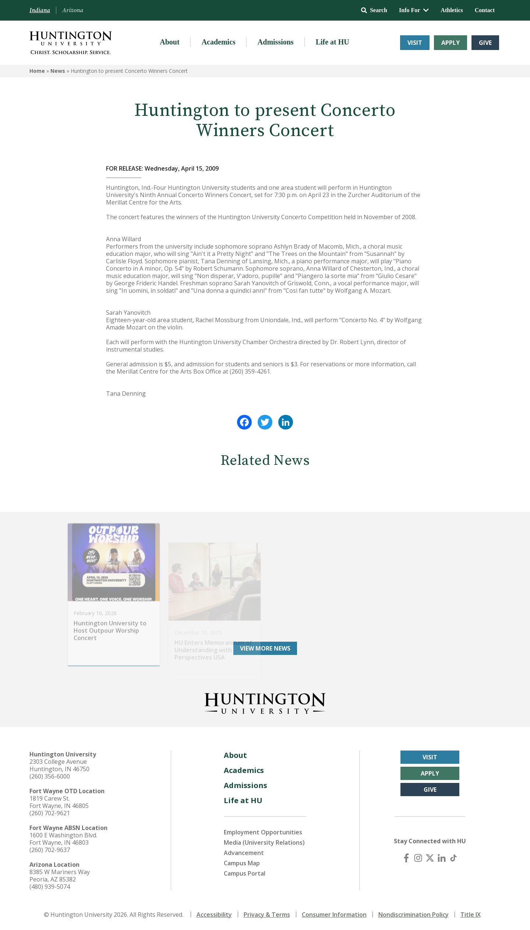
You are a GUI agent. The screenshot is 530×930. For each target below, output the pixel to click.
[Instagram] (418, 858)
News (57, 70)
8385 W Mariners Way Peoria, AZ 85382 (59, 875)
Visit (414, 43)
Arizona (72, 10)
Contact (485, 10)
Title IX (470, 915)
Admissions (276, 42)
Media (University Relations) (264, 842)
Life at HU (332, 42)
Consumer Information (334, 915)
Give (485, 43)
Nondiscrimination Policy (413, 915)
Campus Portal (244, 873)
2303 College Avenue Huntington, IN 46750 (59, 765)
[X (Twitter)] (429, 858)
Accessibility (214, 915)
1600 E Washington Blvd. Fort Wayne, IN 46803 (63, 839)
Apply (450, 43)
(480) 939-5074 (49, 887)
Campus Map (242, 863)
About (169, 42)
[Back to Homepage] (265, 702)
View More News (265, 648)
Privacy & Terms (267, 915)
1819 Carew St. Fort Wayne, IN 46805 (59, 802)
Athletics (452, 10)
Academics (219, 42)
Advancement (244, 853)
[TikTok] (453, 858)
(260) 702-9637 (49, 850)
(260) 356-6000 (49, 776)
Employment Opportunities (263, 832)
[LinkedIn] (441, 858)
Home (37, 70)
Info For (414, 10)
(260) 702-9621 (49, 813)
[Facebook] (406, 858)
